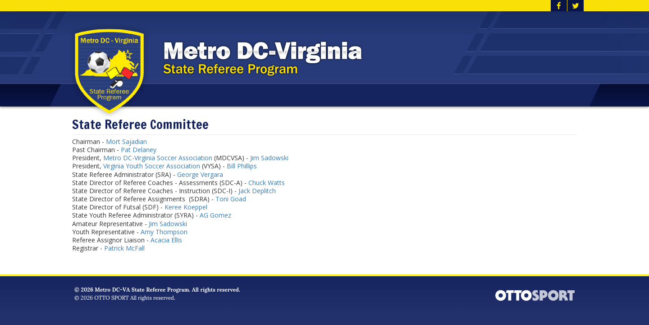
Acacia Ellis (166, 240)
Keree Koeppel (186, 207)
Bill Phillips (242, 166)
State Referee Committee (140, 125)
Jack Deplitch (257, 190)
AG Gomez (215, 215)
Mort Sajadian (126, 141)
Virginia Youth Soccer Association (151, 166)
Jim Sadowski (269, 157)
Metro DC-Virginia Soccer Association (157, 157)
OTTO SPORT (111, 297)
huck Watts (268, 182)
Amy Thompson (164, 232)
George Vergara (200, 174)
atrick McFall (127, 248)
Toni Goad (230, 199)
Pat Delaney (138, 149)
